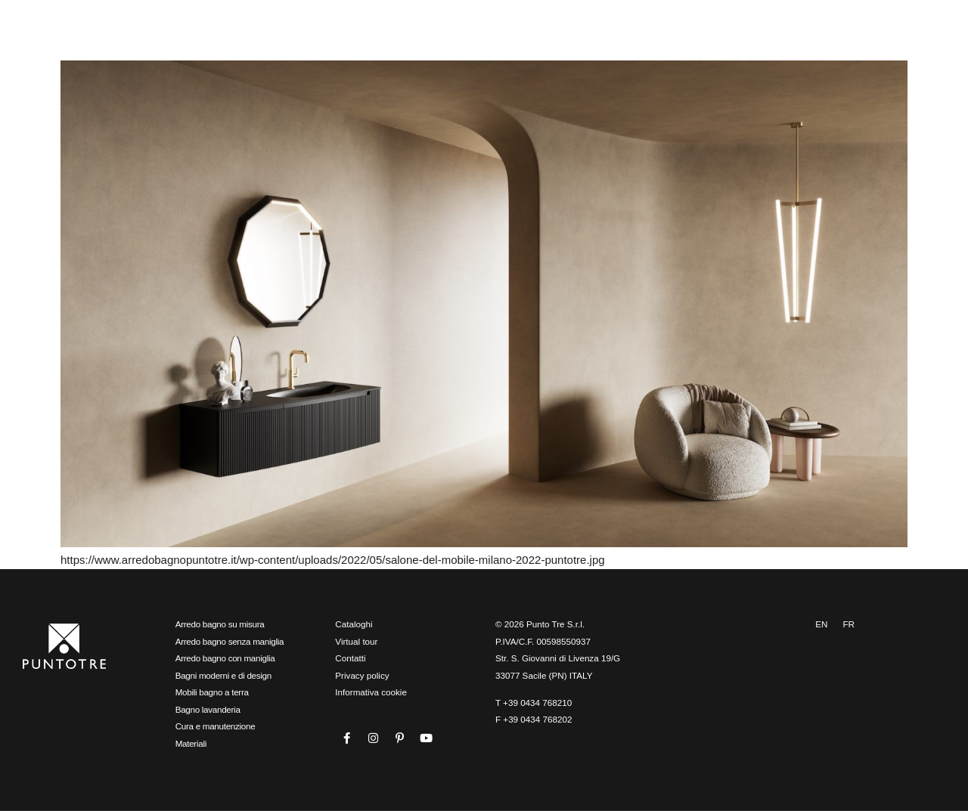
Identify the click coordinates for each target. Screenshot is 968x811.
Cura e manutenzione (215, 726)
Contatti (350, 658)
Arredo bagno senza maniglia (229, 641)
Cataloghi (353, 624)
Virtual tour (356, 641)
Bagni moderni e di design (223, 675)
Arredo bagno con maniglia (225, 658)
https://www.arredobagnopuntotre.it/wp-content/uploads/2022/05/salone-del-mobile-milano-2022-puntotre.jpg (332, 559)
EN (821, 624)
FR (848, 624)
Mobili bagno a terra (212, 692)
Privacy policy (362, 675)
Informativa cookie (371, 692)
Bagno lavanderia (207, 709)
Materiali (190, 743)
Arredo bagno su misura (220, 624)
